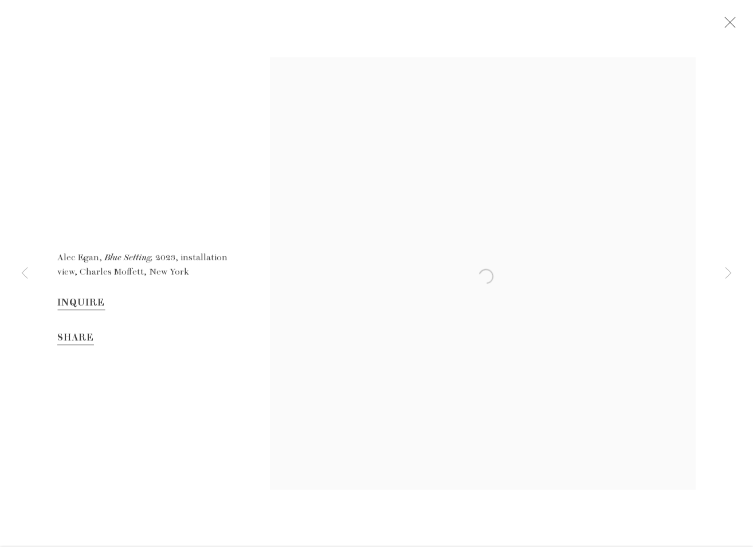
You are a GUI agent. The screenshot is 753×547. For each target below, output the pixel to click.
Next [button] (728, 273)
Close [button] (737, 25)
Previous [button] (24, 273)
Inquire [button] (81, 307)
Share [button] (75, 342)
